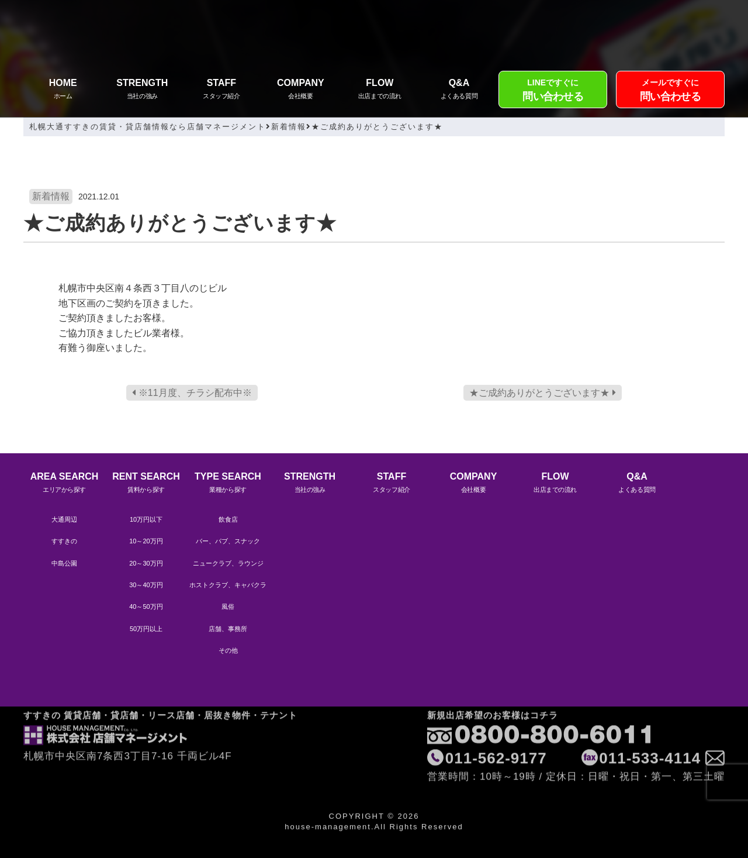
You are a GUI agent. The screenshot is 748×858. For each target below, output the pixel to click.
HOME (63, 90)
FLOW (380, 90)
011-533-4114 (650, 727)
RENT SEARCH (146, 484)
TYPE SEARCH (228, 484)
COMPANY (301, 90)
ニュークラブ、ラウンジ (228, 563)
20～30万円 (145, 563)
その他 (228, 650)
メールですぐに (670, 91)
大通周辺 (64, 519)
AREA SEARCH (64, 484)
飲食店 (228, 519)
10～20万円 (145, 541)
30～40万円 (145, 584)
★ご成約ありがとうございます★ (542, 393)
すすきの (64, 541)
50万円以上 (146, 628)
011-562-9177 (496, 727)
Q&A (459, 90)
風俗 (227, 606)
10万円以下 (146, 519)
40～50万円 (145, 606)
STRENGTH (142, 90)
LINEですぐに (553, 91)
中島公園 (64, 563)
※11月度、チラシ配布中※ (191, 393)
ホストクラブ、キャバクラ (227, 584)
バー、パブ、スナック (228, 541)
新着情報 (51, 196)
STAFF (221, 90)
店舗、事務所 (228, 628)
